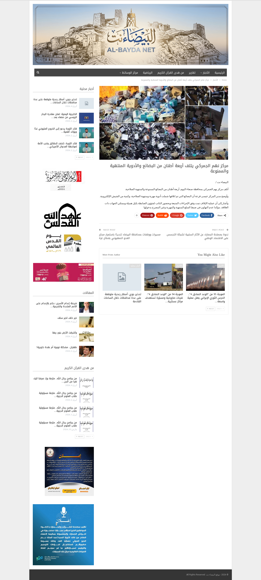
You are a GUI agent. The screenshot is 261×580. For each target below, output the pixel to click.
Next (210, 308)
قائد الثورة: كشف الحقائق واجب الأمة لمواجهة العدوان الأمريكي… (57, 145)
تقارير (192, 72)
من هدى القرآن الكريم (171, 72)
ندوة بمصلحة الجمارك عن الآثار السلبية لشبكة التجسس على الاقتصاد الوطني (197, 236)
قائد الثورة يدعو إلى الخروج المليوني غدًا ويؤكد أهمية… (55, 130)
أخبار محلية (135, 266)
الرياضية (148, 72)
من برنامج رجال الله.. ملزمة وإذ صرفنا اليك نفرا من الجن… (55, 380)
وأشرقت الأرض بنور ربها (64, 332)
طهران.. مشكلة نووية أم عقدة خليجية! (56, 347)
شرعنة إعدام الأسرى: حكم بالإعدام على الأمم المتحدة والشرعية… (56, 305)
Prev (220, 308)
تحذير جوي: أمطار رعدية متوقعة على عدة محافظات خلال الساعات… (55, 101)
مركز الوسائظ (130, 72)
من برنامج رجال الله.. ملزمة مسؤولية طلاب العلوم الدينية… (58, 395)
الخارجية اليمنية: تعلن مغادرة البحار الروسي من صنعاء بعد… (59, 116)
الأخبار (206, 72)
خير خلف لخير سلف (67, 318)
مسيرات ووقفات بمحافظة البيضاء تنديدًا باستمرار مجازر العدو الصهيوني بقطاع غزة (130, 236)
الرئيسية (220, 72)
